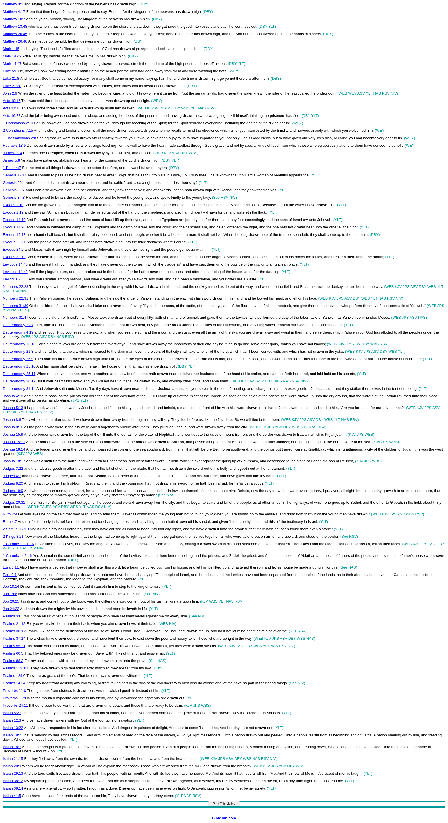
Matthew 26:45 (15, 34)
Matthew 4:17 (14, 11)
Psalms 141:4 (14, 683)
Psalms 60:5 (13, 653)
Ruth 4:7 (10, 521)
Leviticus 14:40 (15, 264)
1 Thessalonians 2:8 (19, 138)
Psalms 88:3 (13, 661)
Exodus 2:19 (13, 212)
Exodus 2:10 (13, 205)
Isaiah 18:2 (12, 735)
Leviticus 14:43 (15, 272)
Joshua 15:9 (13, 434)
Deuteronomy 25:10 (19, 366)
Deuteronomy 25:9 (18, 359)
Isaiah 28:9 (12, 766)
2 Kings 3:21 (13, 536)
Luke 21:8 (11, 78)
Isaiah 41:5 (12, 796)
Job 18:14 (11, 586)
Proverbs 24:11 (15, 705)
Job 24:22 (11, 609)
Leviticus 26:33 (15, 279)
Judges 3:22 (13, 468)
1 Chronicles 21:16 (18, 544)
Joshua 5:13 (13, 408)
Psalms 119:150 (16, 668)
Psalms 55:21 (14, 646)
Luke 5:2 (10, 71)
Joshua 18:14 (14, 449)
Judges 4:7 (12, 476)
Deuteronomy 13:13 (19, 344)
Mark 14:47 (12, 63)
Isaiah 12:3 (12, 720)
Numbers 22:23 (15, 286)
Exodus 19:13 (14, 234)
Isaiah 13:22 (13, 728)
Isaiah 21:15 (13, 758)
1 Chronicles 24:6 (17, 555)
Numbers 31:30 (15, 306)
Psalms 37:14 (14, 638)
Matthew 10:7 (14, 19)
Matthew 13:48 (15, 26)
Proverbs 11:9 (14, 698)
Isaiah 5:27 (12, 713)
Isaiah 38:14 (13, 788)
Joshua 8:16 (13, 427)
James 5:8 (11, 160)
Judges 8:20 (13, 483)
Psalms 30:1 (13, 631)
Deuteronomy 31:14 (19, 388)
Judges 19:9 (13, 491)
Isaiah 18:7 (12, 747)
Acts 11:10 (11, 108)
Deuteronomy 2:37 (18, 325)
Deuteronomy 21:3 (18, 351)
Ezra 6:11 (11, 567)
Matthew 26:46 (15, 41)
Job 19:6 (10, 594)
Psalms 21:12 (14, 623)
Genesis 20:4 (14, 182)
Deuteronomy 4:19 (18, 332)
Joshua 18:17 (14, 461)
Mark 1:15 (11, 49)
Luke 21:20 (12, 86)
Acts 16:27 (11, 115)
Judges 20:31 (14, 502)
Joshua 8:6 (12, 419)
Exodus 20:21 (14, 242)
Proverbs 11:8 (14, 690)
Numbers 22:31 (15, 298)
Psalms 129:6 (14, 675)
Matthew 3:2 (13, 4)
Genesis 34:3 (14, 197)
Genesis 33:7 (14, 190)
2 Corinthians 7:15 (18, 130)
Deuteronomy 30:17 (19, 381)
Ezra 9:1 (10, 575)
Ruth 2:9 (10, 514)
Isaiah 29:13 (13, 773)
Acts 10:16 (11, 101)
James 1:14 (12, 153)
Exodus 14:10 (14, 220)
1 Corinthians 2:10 (18, 123)
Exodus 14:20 (14, 227)
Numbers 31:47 (15, 317)
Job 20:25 (11, 601)
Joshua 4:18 (13, 396)
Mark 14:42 (12, 56)
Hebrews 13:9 (14, 145)
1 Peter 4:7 (12, 168)
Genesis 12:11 (15, 175)
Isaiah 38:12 (13, 781)
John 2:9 (10, 93)
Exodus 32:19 (14, 257)
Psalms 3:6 (12, 616)
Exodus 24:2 (13, 249)
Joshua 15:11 (14, 442)
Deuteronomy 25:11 (19, 374)
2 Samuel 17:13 (16, 529)
